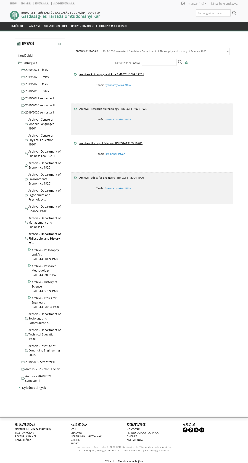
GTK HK (75, 440)
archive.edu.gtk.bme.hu (64, 3)
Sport (75, 443)
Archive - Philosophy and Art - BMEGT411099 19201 (111, 74)
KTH (73, 429)
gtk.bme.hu (26, 3)
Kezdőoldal (25, 56)
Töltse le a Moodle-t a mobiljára (124, 461)
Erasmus (76, 432)
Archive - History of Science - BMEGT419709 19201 (111, 143)
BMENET (132, 436)
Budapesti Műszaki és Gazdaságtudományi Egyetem (61, 12)
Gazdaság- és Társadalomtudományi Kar (60, 16)
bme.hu (13, 3)
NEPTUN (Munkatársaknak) (33, 429)
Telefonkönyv (24, 432)
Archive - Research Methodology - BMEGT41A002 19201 (114, 108)
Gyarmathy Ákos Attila (118, 85)
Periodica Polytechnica (143, 432)
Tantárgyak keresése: (128, 62)
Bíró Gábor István (115, 154)
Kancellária (23, 440)
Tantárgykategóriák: (86, 51)
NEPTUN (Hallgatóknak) (86, 436)
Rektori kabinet (25, 436)
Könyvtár (133, 429)
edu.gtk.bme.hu (42, 3)
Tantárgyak (29, 63)
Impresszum (83, 447)
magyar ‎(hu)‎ (197, 4)
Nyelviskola (135, 440)
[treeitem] (40, 55)
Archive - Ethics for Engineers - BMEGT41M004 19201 (112, 177)
